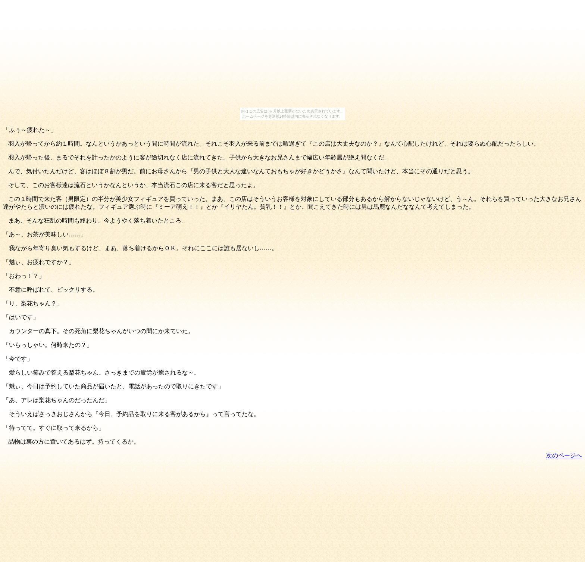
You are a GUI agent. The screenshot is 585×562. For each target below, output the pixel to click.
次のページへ (564, 455)
